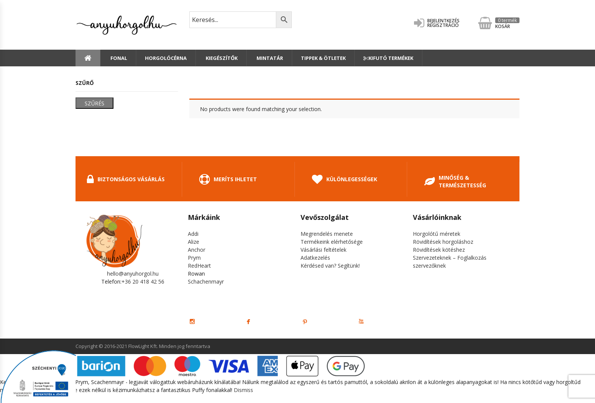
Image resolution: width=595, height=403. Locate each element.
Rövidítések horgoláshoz (443, 241)
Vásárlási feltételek (323, 249)
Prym (194, 257)
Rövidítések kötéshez (439, 249)
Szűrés (94, 103)
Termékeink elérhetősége (332, 241)
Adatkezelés (315, 257)
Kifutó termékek (388, 58)
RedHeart (199, 265)
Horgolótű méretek (436, 233)
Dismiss (243, 390)
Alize (193, 241)
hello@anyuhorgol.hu (133, 273)
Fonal (118, 58)
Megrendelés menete (327, 233)
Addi (193, 233)
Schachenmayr (206, 281)
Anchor (196, 249)
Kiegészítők (221, 58)
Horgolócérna (166, 58)
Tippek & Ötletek (323, 58)
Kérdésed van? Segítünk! (330, 265)
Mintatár (269, 58)
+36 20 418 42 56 (142, 281)
